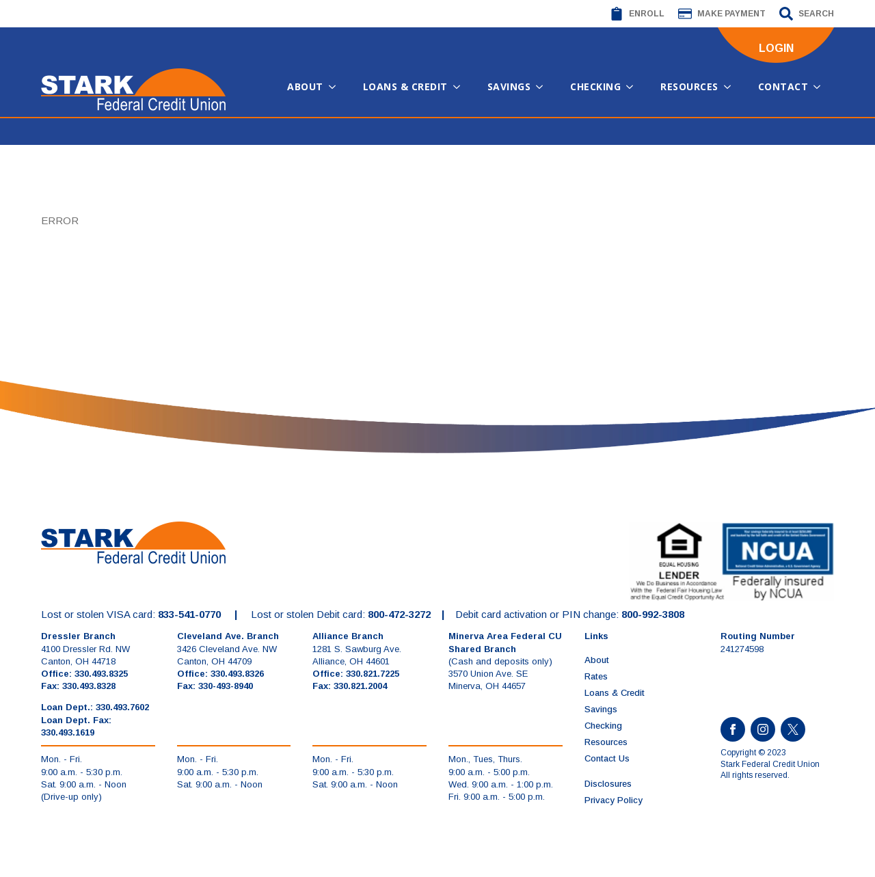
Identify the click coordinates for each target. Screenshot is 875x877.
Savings (509, 86)
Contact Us (607, 758)
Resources (689, 86)
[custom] (793, 729)
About (305, 86)
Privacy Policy (613, 800)
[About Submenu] (336, 86)
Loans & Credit (405, 86)
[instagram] (763, 729)
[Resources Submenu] (731, 86)
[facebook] (733, 729)
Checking (595, 86)
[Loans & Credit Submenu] (461, 86)
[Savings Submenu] (543, 86)
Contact (783, 86)
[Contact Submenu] (821, 86)
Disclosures (608, 784)
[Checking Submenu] (634, 86)
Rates (596, 676)
